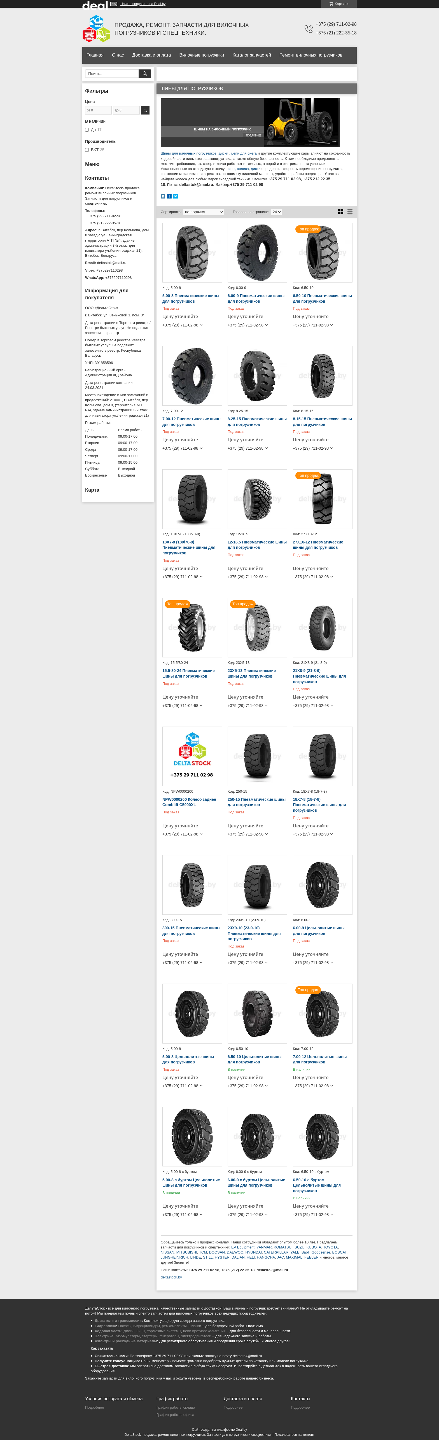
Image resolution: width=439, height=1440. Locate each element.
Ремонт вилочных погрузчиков (310, 55)
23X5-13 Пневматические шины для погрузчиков (252, 673)
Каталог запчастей (251, 55)
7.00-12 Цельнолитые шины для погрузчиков (320, 1059)
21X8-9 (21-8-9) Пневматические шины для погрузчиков (319, 676)
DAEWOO (235, 1252)
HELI (251, 1257)
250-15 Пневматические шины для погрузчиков (257, 802)
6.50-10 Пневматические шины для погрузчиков (322, 298)
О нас (118, 55)
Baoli (306, 1252)
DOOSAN (217, 1252)
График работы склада (176, 1407)
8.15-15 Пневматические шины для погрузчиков (322, 422)
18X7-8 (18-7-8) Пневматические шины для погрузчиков (319, 805)
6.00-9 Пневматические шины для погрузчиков (256, 298)
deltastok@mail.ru (111, 263)
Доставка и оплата (151, 55)
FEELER (311, 1257)
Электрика (104, 1336)
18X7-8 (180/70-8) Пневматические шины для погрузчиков (188, 547)
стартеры (149, 1336)
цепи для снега (244, 153)
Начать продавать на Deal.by (142, 4)
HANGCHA (266, 1257)
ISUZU (298, 1247)
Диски (128, 1331)
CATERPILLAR (276, 1252)
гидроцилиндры (146, 1326)
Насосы (124, 1326)
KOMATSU (282, 1247)
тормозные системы (164, 1331)
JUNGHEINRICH (174, 1257)
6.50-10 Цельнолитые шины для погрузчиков (254, 1059)
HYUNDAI (254, 1252)
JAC (280, 1257)
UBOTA (315, 1247)
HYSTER (222, 1257)
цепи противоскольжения (204, 1331)
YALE (294, 1252)
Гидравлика (105, 1326)
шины (230, 169)
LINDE (195, 1257)
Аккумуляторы (128, 1336)
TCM (203, 1252)
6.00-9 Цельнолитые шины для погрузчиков (319, 931)
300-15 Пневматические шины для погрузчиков (191, 931)
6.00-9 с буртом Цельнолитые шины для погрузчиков (256, 1183)
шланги (195, 1326)
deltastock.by (171, 1277)
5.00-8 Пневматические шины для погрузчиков (190, 298)
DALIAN (238, 1257)
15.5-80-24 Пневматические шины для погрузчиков (188, 673)
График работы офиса (175, 1415)
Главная (95, 55)
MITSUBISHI (186, 1252)
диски (224, 153)
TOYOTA (330, 1247)
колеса (243, 169)
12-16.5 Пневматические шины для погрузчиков (257, 545)
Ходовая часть (108, 1331)
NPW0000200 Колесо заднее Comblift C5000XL (189, 802)
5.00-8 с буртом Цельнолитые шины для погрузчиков (191, 1183)
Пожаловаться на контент (294, 1435)
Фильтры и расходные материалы (126, 1341)
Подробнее (94, 1407)
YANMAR (264, 1247)
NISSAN (167, 1252)
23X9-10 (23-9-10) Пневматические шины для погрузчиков (254, 933)
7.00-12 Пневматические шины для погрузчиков (191, 422)
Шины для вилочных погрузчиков (189, 153)
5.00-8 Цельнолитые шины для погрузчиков (188, 1059)
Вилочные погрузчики (201, 55)
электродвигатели (196, 1336)
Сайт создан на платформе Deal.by (219, 1430)
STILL (208, 1257)
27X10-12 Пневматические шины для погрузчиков (318, 545)
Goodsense (321, 1252)
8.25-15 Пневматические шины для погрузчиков (257, 422)
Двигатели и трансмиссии (118, 1320)
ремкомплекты (174, 1326)
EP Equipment (242, 1247)
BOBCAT (339, 1252)
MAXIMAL (294, 1257)
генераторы (169, 1336)
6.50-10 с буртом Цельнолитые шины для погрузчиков (317, 1185)
